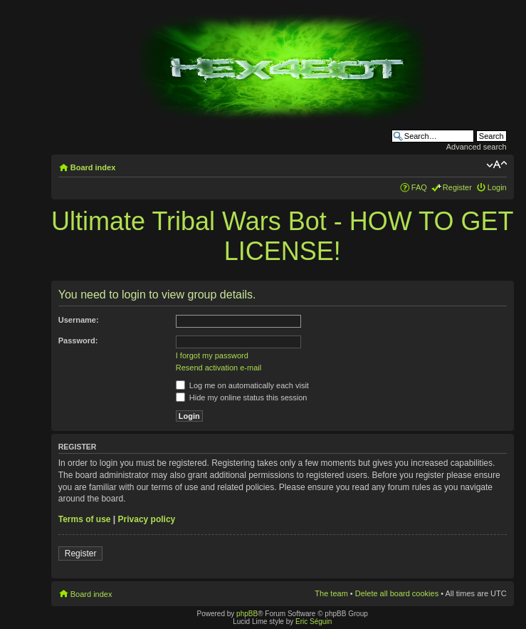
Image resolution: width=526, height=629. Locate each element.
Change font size (496, 164)
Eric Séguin (313, 621)
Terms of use (84, 519)
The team (331, 593)
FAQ (419, 187)
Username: (78, 320)
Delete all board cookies (396, 593)
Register (457, 187)
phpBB (247, 614)
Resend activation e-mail (218, 367)
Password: (78, 340)
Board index (93, 167)
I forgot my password (212, 355)
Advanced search (476, 146)
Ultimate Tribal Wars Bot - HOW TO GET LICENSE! (282, 236)
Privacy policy (147, 519)
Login (497, 187)
